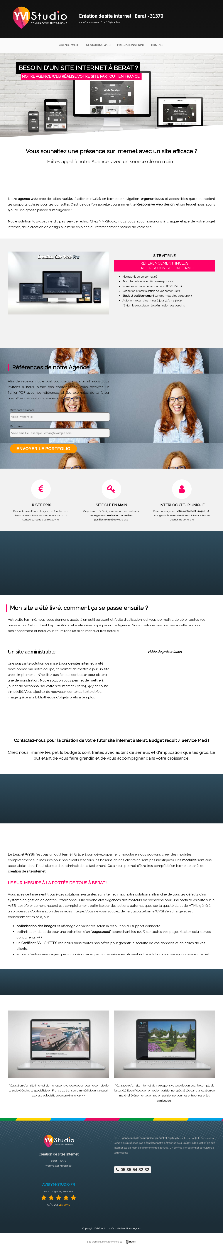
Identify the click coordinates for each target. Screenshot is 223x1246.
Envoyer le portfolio (43, 448)
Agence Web (68, 45)
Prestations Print (130, 45)
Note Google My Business (58, 1191)
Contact (157, 45)
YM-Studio (100, 1228)
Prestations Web (97, 45)
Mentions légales (131, 1228)
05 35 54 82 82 (132, 1169)
